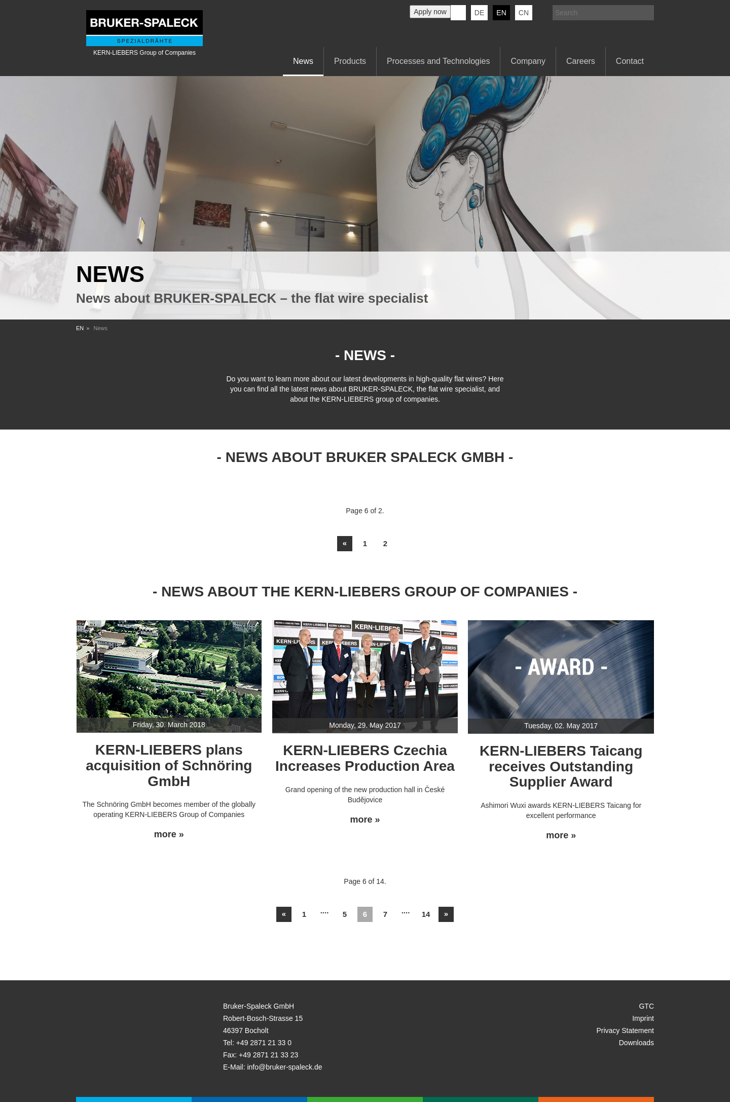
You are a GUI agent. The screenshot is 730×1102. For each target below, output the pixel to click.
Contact (630, 61)
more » (169, 834)
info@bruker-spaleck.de (284, 1067)
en (501, 13)
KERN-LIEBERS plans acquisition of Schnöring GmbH (169, 765)
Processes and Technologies (438, 61)
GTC (646, 1006)
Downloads (636, 1043)
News (303, 61)
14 (426, 914)
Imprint (643, 1018)
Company (527, 61)
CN (524, 13)
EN (80, 328)
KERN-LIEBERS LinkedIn (458, 12)
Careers (580, 61)
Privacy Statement (625, 1030)
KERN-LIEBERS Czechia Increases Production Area (365, 758)
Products (350, 61)
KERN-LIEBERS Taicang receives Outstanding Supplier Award (561, 766)
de (479, 13)
